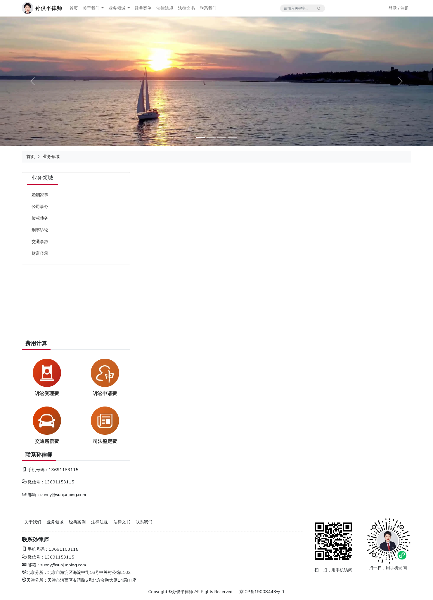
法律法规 (164, 8)
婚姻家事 (40, 195)
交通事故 (40, 242)
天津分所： (35, 580)
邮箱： (31, 495)
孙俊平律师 (48, 8)
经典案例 (143, 8)
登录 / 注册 (398, 8)
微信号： (33, 482)
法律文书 (186, 8)
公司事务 (40, 206)
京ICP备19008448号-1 (262, 592)
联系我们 (208, 8)
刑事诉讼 (40, 230)
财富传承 (40, 253)
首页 (73, 8)
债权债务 (40, 218)
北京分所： (35, 572)
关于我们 (91, 8)
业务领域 (117, 8)
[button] (102, 8)
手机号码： (35, 470)
